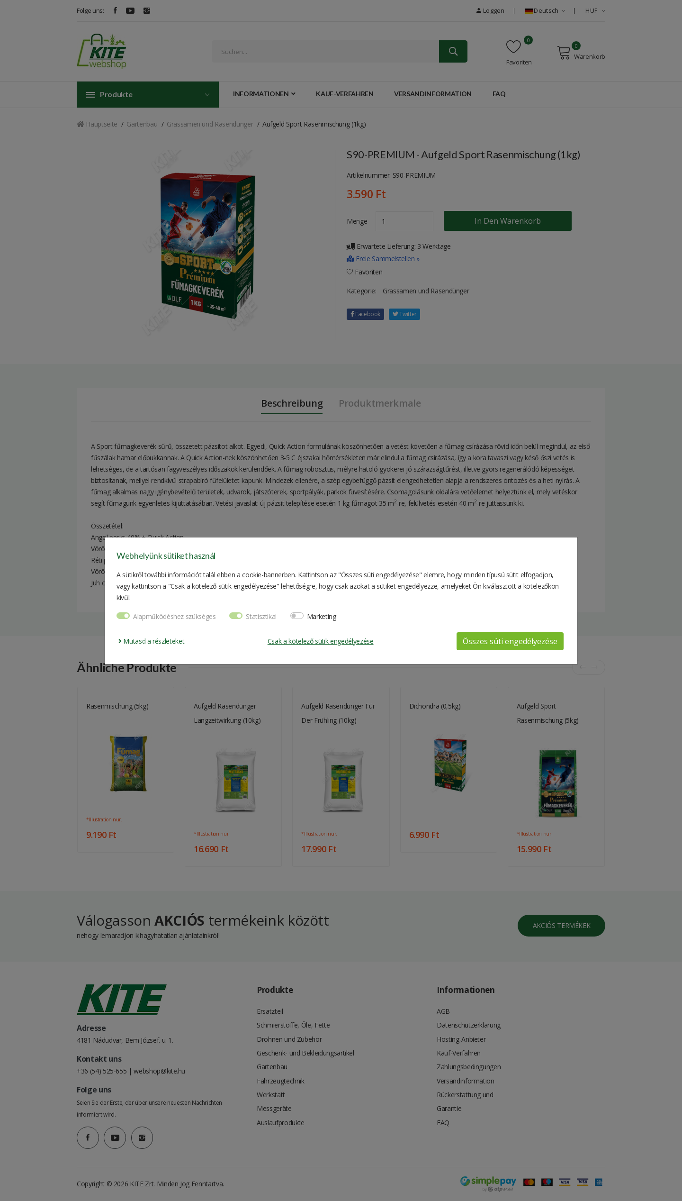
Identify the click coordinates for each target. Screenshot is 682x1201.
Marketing (321, 616)
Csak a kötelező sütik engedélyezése (321, 641)
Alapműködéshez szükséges (174, 616)
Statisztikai (261, 616)
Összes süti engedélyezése (510, 641)
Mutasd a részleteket (151, 641)
